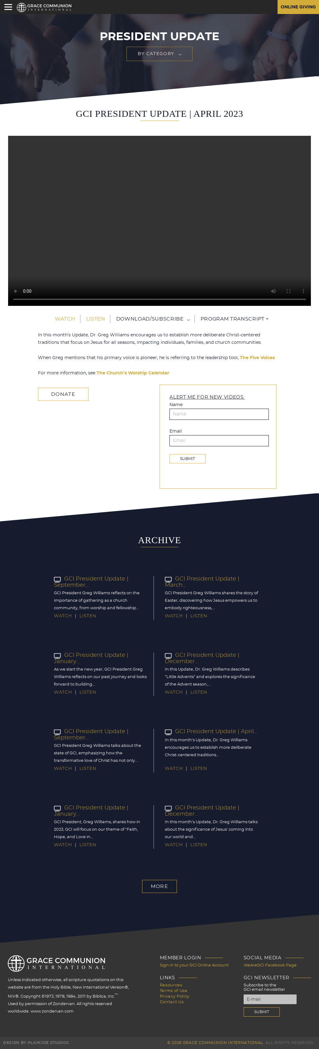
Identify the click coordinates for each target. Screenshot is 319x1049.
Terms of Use (174, 991)
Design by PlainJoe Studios (36, 1043)
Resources (171, 985)
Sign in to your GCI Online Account (194, 965)
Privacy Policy (174, 996)
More (159, 886)
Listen (95, 318)
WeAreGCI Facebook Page (270, 965)
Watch (65, 318)
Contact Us (172, 1002)
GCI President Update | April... (211, 731)
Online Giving (298, 7)
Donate (63, 394)
